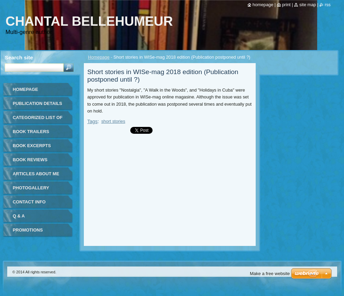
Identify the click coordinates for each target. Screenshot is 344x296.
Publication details (37, 103)
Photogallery (31, 187)
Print (286, 4)
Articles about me (36, 173)
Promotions (28, 230)
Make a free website (270, 273)
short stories (113, 121)
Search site (19, 57)
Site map (307, 4)
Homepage (99, 57)
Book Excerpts (32, 145)
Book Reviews (30, 159)
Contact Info (29, 201)
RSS (328, 4)
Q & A (19, 215)
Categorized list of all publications (38, 120)
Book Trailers (31, 131)
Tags (92, 121)
